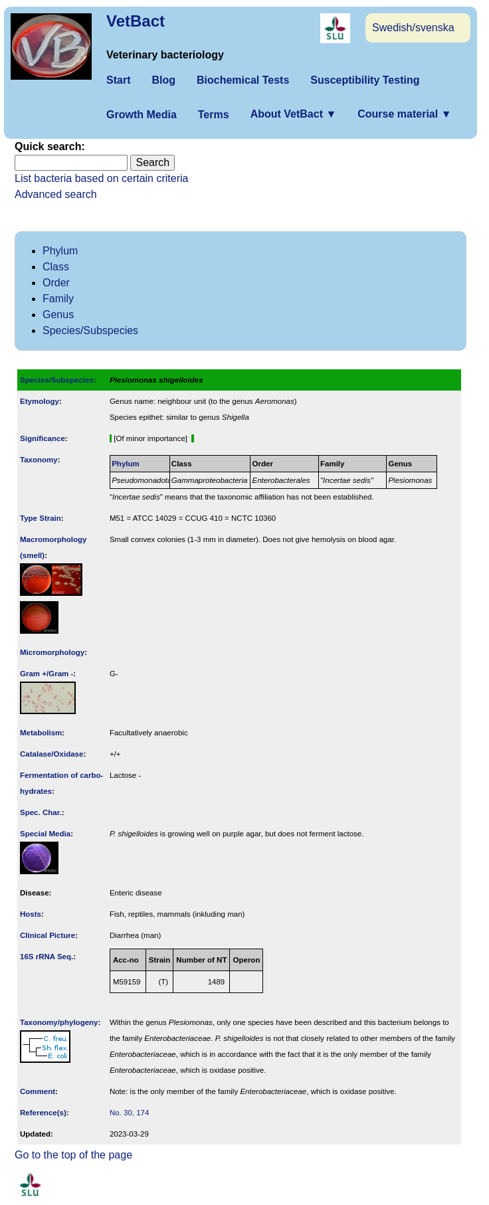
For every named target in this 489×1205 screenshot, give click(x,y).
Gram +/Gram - (46, 674)
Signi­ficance (42, 438)
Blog (163, 80)
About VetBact (293, 114)
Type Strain (40, 518)
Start (118, 80)
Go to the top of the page (73, 1154)
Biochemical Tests (243, 80)
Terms (213, 114)
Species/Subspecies (90, 330)
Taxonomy (39, 460)
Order (56, 282)
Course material (404, 114)
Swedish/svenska (413, 27)
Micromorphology (52, 652)
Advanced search (56, 194)
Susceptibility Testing (364, 80)
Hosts (30, 914)
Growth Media (141, 114)
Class (56, 266)
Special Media (45, 834)
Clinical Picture (47, 935)
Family (58, 298)
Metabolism (41, 733)
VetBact (135, 21)
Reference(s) (43, 1113)
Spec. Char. (41, 812)
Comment (37, 1091)
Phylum (60, 250)
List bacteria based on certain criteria (101, 178)
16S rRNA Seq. (46, 957)
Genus (58, 314)
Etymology (39, 401)
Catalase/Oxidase (51, 754)
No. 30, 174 (129, 1113)
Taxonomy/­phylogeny (59, 1022)
